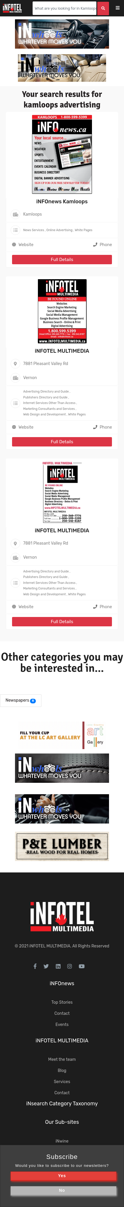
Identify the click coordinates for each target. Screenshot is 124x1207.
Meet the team (62, 1059)
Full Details (62, 259)
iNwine (62, 1141)
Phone (102, 244)
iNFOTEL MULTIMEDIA (62, 351)
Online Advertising (59, 230)
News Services (33, 230)
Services (62, 1081)
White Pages (84, 230)
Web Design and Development (44, 414)
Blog (62, 1070)
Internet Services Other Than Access (49, 403)
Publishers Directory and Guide (45, 397)
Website (26, 244)
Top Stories (62, 1002)
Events (62, 1024)
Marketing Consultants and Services (49, 409)
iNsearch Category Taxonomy (62, 1103)
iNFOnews (62, 983)
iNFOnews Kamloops (62, 201)
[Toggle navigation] (121, 8)
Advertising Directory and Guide (46, 391)
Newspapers (17, 700)
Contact (62, 1013)
